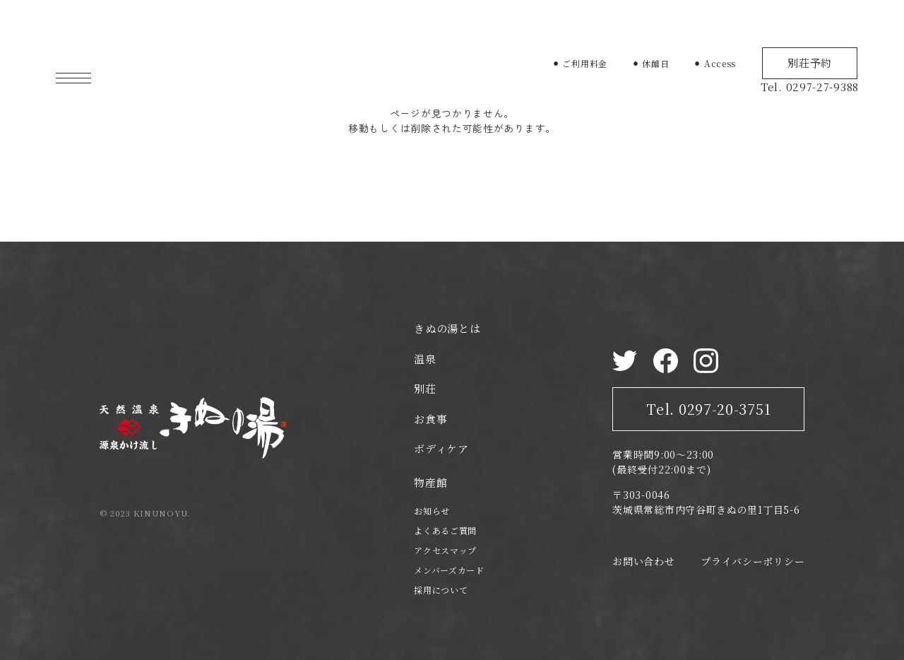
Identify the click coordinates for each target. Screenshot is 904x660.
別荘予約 (809, 62)
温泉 (425, 358)
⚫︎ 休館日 (651, 63)
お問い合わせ (643, 561)
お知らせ (432, 511)
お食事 (430, 418)
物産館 (430, 482)
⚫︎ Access (715, 63)
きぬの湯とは (447, 328)
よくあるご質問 (445, 530)
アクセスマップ (445, 550)
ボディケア (441, 448)
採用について (441, 590)
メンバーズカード (449, 570)
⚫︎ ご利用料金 (579, 63)
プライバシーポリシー (752, 561)
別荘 (425, 388)
